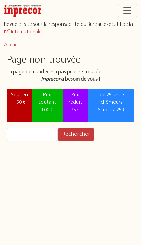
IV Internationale (23, 32)
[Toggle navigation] (127, 10)
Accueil (12, 45)
